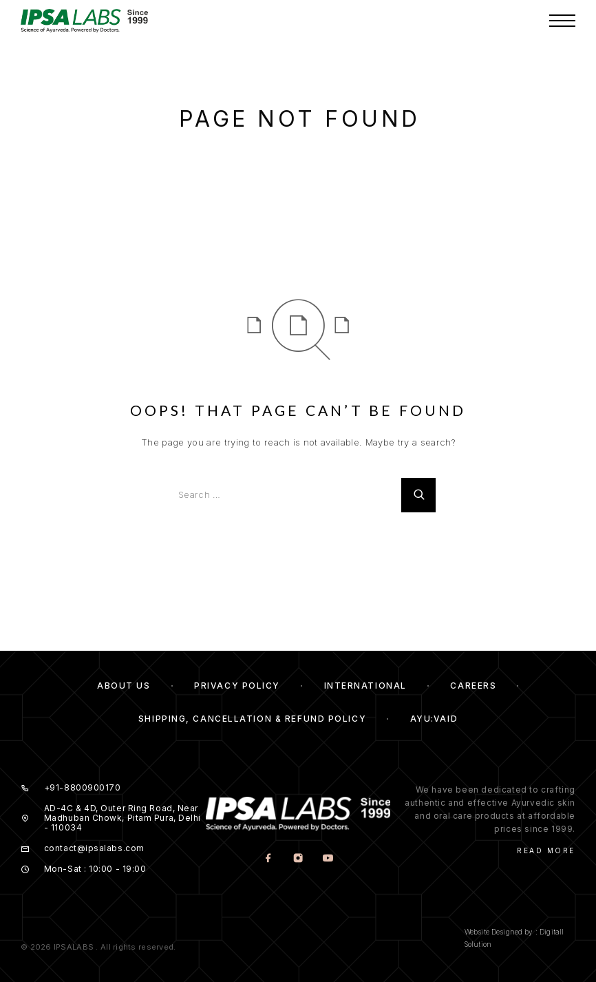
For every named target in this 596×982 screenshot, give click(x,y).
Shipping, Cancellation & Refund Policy (252, 718)
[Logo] (97, 20)
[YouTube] (327, 858)
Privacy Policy (237, 685)
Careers (473, 685)
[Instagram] (297, 858)
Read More (546, 850)
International (365, 685)
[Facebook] (268, 858)
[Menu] (562, 20)
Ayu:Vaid (434, 718)
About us (123, 685)
